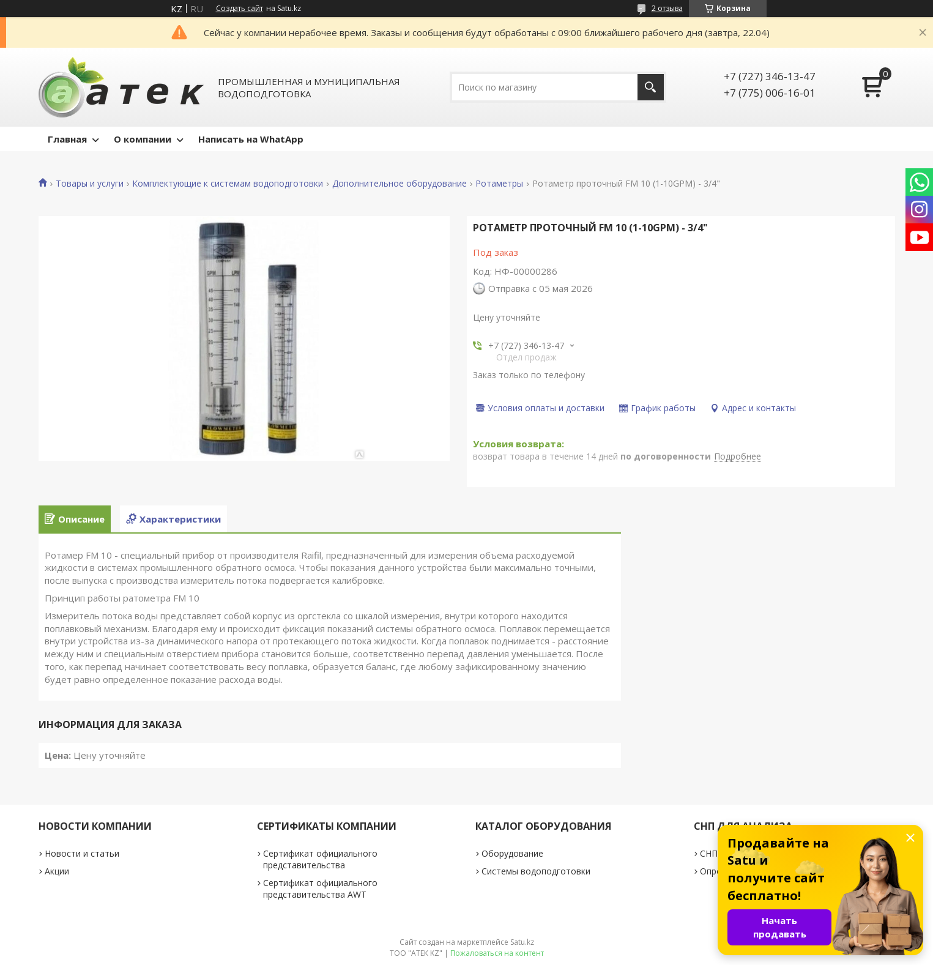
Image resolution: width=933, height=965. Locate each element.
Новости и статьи (82, 853)
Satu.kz (522, 942)
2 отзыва (667, 8)
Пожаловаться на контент (497, 953)
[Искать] (650, 87)
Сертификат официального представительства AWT (320, 888)
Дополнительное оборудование (399, 183)
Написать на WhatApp (250, 139)
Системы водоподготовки (535, 871)
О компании (142, 139)
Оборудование (512, 853)
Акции (57, 871)
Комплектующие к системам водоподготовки (227, 183)
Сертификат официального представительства (320, 859)
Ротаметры (499, 183)
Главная (67, 139)
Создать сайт (239, 8)
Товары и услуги (90, 183)
